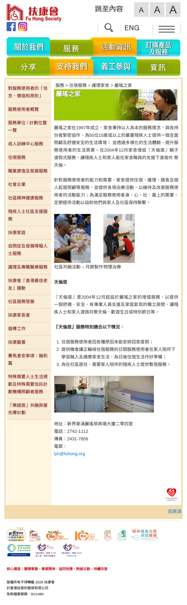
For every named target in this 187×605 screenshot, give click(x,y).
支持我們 (72, 66)
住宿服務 (17, 157)
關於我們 (28, 47)
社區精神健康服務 (25, 197)
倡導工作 (17, 328)
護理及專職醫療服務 (28, 267)
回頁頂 (174, 511)
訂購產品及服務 (158, 47)
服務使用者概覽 (23, 109)
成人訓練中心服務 (25, 143)
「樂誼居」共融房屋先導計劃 (28, 409)
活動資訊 (115, 47)
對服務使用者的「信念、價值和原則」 (28, 92)
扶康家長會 (19, 315)
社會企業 (17, 184)
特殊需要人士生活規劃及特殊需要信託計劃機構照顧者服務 (28, 384)
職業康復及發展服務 (28, 170)
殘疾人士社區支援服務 (28, 215)
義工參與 (115, 66)
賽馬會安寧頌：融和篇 (28, 359)
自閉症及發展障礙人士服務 (28, 249)
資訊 (158, 66)
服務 (72, 47)
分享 (28, 66)
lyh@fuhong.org (69, 453)
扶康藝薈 (17, 342)
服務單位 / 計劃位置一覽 (27, 126)
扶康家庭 (17, 232)
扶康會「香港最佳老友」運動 (28, 284)
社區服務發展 (21, 301)
